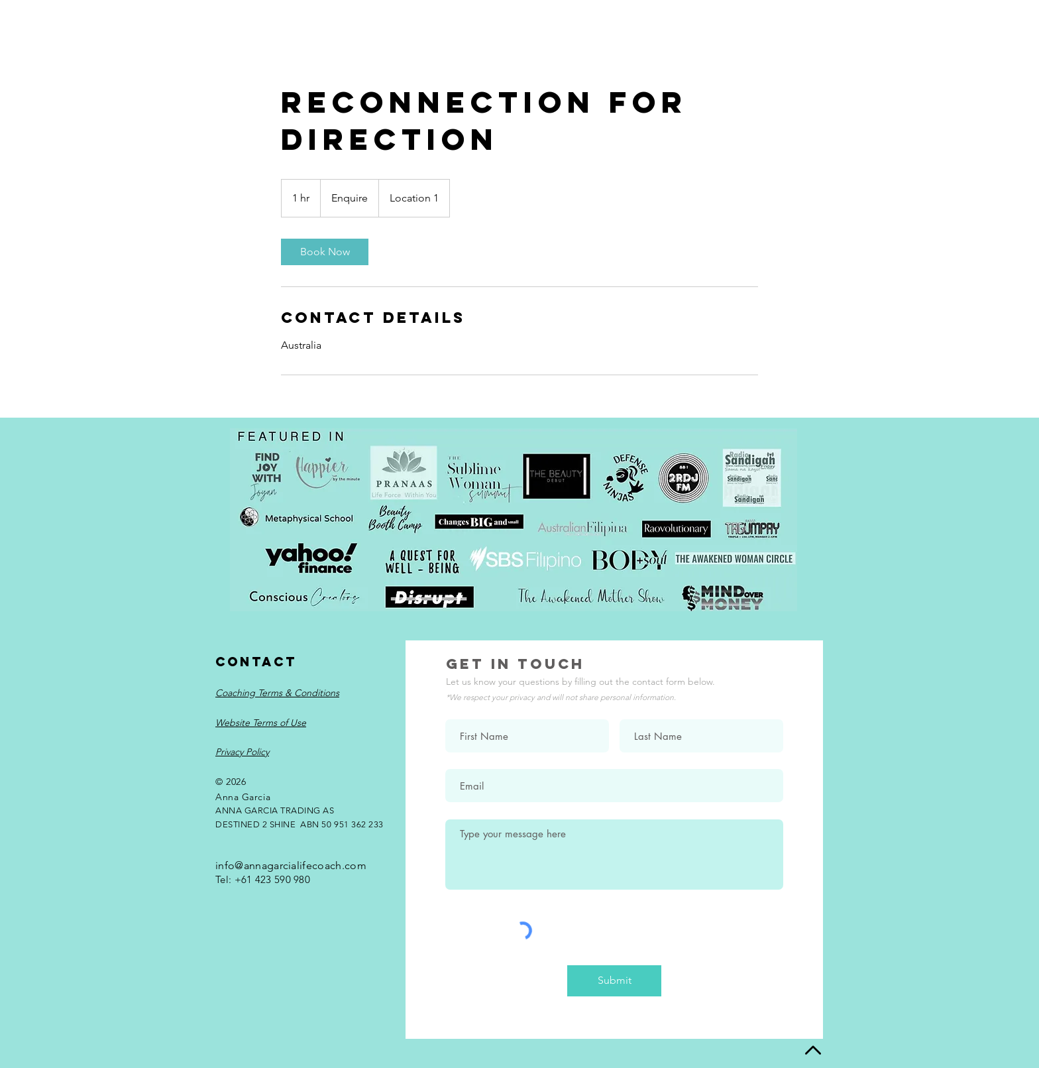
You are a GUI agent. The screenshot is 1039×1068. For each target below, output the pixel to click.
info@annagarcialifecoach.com (290, 865)
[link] (324, 252)
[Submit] (614, 980)
